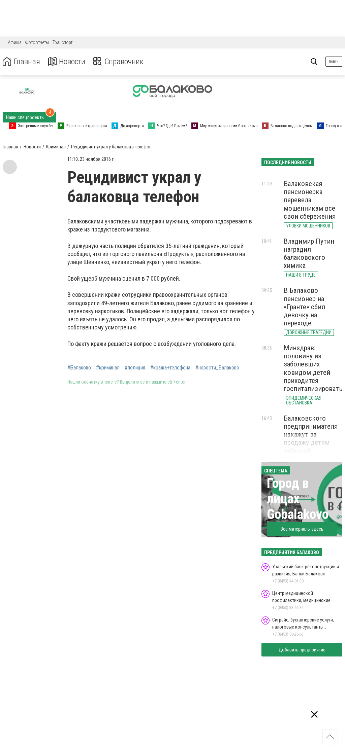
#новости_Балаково (217, 368)
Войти (334, 61)
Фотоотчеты (37, 42)
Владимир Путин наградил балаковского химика (309, 253)
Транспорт (62, 42)
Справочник (119, 61)
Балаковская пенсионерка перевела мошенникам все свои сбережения (310, 200)
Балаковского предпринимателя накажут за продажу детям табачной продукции (311, 438)
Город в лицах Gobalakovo (297, 498)
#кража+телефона (170, 368)
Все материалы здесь (302, 529)
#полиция (135, 368)
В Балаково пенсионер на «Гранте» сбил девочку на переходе (304, 306)
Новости (67, 61)
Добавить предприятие (302, 649)
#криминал (108, 368)
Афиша (15, 42)
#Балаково (79, 368)
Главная (21, 61)
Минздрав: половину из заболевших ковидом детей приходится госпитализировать (313, 368)
